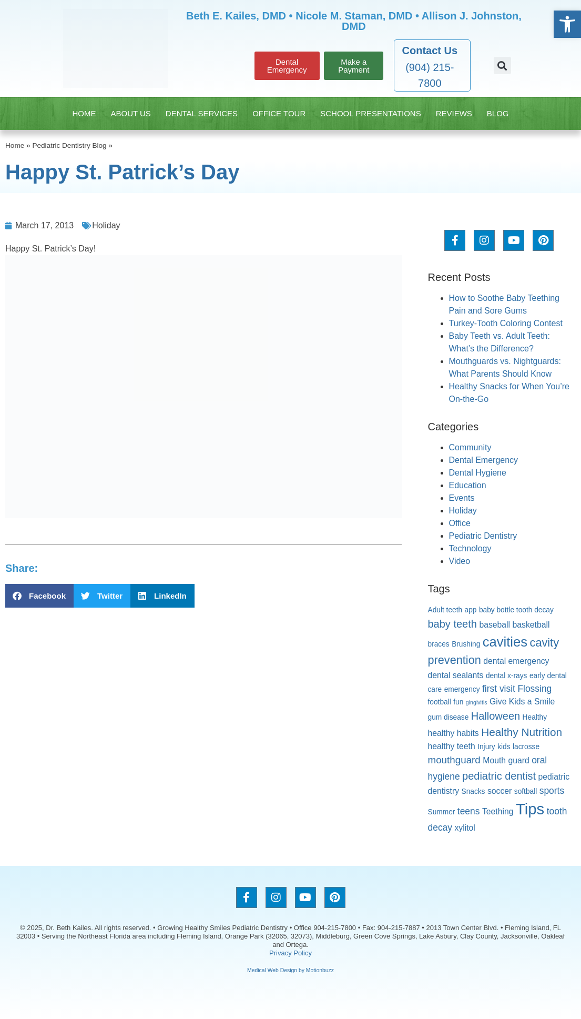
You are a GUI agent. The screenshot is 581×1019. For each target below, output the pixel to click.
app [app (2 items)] (471, 610)
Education (467, 485)
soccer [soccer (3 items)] (499, 790)
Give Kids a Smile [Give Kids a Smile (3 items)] (522, 701)
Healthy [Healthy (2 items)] (535, 717)
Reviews (454, 113)
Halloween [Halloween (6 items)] (495, 716)
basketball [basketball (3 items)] (531, 624)
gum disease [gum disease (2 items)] (448, 717)
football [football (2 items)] (439, 702)
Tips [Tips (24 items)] (530, 809)
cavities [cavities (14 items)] (505, 641)
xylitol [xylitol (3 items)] (464, 827)
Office (460, 523)
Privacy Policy (290, 953)
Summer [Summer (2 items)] (441, 812)
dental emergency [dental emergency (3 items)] (516, 661)
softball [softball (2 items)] (525, 791)
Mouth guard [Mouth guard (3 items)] (506, 760)
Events (462, 497)
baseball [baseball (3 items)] (494, 624)
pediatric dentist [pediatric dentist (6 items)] (499, 776)
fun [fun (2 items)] (458, 702)
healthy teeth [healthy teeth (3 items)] (451, 746)
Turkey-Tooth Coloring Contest (506, 323)
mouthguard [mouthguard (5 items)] (454, 759)
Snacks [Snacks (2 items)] (473, 791)
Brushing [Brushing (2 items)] (466, 644)
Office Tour (278, 113)
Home (84, 113)
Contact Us (430, 50)
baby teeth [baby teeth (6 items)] (452, 624)
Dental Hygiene (477, 472)
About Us (130, 113)
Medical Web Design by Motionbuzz (290, 970)
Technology (470, 548)
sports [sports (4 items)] (552, 790)
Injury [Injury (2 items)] (486, 747)
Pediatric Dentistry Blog (69, 145)
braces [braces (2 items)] (439, 644)
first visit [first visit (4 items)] (498, 688)
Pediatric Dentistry (483, 535)
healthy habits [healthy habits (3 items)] (453, 733)
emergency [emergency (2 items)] (462, 689)
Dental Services (202, 113)
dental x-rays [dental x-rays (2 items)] (506, 676)
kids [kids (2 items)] (503, 747)
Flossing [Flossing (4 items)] (534, 688)
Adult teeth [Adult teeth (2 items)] (445, 610)
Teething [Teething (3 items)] (498, 811)
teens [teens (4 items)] (468, 811)
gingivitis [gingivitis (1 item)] (476, 702)
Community (470, 447)
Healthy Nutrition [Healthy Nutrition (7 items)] (521, 732)
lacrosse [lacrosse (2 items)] (526, 747)
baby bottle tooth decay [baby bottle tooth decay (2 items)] (516, 610)
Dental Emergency (483, 460)
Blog (498, 113)
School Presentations (370, 113)
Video (460, 561)
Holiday (106, 225)
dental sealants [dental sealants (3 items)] (456, 675)
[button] (502, 65)
